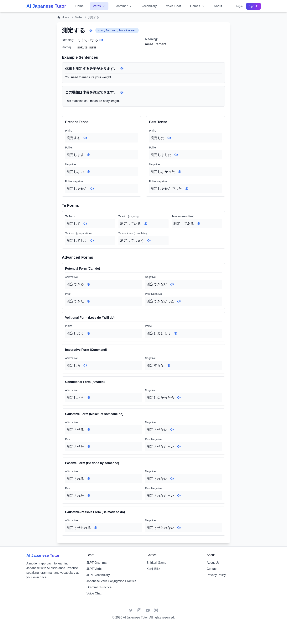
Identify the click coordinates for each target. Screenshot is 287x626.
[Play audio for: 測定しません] (92, 189)
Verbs (99, 6)
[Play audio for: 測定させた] (89, 446)
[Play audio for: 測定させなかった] (179, 446)
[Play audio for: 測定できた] (89, 301)
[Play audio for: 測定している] (145, 224)
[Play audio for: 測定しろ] (85, 365)
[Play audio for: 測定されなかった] (179, 496)
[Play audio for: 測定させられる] (95, 528)
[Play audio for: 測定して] (85, 224)
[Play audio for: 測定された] (89, 496)
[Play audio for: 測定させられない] (179, 528)
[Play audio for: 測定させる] (89, 430)
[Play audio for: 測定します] (89, 155)
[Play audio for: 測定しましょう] (175, 333)
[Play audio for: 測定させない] (172, 430)
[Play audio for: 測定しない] (89, 172)
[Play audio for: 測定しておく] (92, 241)
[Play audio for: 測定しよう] (89, 333)
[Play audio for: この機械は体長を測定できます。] (122, 92)
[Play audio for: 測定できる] (89, 284)
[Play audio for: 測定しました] (176, 155)
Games (197, 6)
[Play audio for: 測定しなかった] (179, 172)
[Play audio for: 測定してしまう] (149, 241)
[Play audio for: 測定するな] (168, 365)
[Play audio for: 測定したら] (89, 397)
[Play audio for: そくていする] (101, 40)
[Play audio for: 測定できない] (172, 284)
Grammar (123, 6)
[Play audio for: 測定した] (169, 138)
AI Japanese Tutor (135, 617)
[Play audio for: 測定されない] (172, 479)
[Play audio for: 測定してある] (199, 224)
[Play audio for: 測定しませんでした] (186, 189)
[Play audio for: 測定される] (89, 479)
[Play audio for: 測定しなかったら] (179, 397)
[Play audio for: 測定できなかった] (179, 301)
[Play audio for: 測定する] (91, 30)
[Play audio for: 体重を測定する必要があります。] (122, 69)
